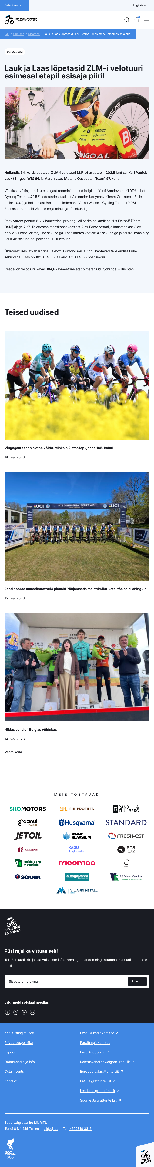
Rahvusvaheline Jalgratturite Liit (105, 1062)
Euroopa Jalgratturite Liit (99, 1071)
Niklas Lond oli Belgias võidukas (31, 730)
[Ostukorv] (137, 20)
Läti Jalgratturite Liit (95, 1081)
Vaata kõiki (13, 752)
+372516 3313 (80, 1129)
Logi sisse (139, 5)
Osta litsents (14, 1071)
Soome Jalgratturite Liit (98, 1100)
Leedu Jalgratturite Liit (97, 1091)
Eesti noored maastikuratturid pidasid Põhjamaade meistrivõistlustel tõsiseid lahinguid (75, 589)
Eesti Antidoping (92, 1052)
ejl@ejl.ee (51, 1129)
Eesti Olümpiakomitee (97, 1033)
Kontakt (11, 1081)
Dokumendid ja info (20, 1062)
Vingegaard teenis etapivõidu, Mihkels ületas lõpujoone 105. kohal (59, 448)
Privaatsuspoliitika (19, 1043)
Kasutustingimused (19, 1033)
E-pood (10, 1052)
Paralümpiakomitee (95, 1043)
